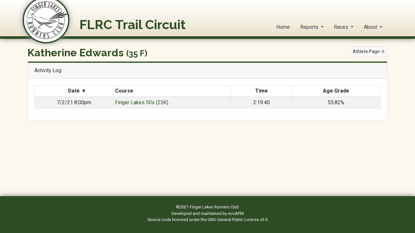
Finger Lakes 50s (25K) (141, 102)
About (371, 27)
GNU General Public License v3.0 (237, 219)
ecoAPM (236, 213)
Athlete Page (369, 51)
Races (342, 27)
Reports (310, 27)
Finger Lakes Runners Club (214, 207)
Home (283, 27)
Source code (160, 219)
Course (125, 91)
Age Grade (336, 91)
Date (76, 91)
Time (261, 91)
